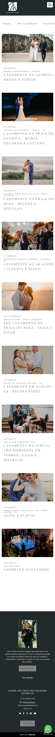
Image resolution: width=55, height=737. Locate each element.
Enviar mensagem (29, 702)
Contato (27, 723)
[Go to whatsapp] (48, 728)
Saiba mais (27, 668)
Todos (7, 24)
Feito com (27, 735)
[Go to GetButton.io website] (48, 734)
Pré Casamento (27, 24)
